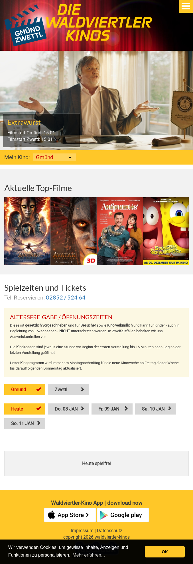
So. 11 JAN (22, 423)
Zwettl (61, 389)
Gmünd (18, 389)
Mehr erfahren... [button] (88, 555)
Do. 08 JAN (66, 409)
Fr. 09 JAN (108, 409)
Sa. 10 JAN (153, 409)
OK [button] (165, 551)
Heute (17, 409)
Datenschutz (109, 530)
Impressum (82, 530)
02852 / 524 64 (66, 297)
